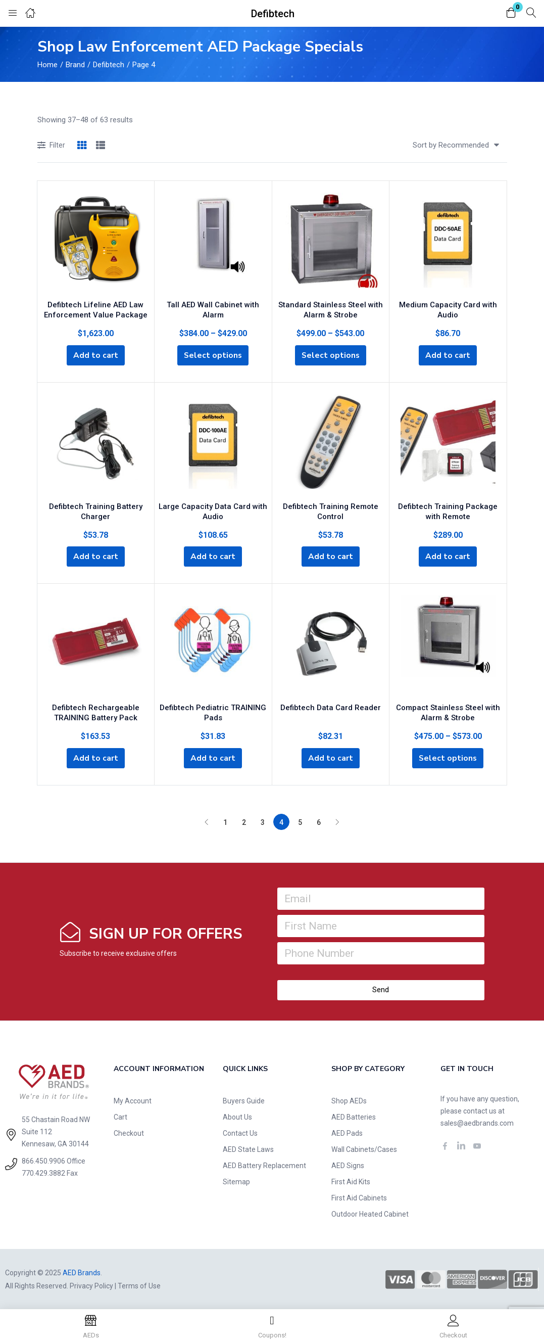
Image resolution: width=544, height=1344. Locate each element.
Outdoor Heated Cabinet (370, 1213)
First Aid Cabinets (359, 1197)
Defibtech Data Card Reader (330, 705)
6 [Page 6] (319, 821)
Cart (120, 1116)
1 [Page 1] (225, 821)
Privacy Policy (91, 1285)
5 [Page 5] (300, 821)
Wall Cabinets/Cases (364, 1148)
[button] (511, 13)
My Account (133, 1100)
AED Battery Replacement (264, 1165)
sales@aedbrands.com (477, 1122)
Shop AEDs (349, 1100)
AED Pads (347, 1132)
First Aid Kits (350, 1181)
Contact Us (240, 1132)
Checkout (129, 1132)
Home (47, 64)
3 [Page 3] (263, 821)
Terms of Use (139, 1285)
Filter (51, 146)
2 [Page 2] (244, 821)
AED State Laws (248, 1148)
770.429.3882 (43, 1172)
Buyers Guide (244, 1100)
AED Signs (347, 1165)
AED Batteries (353, 1116)
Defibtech (108, 64)
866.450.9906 (43, 1160)
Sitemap (236, 1181)
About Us (237, 1116)
